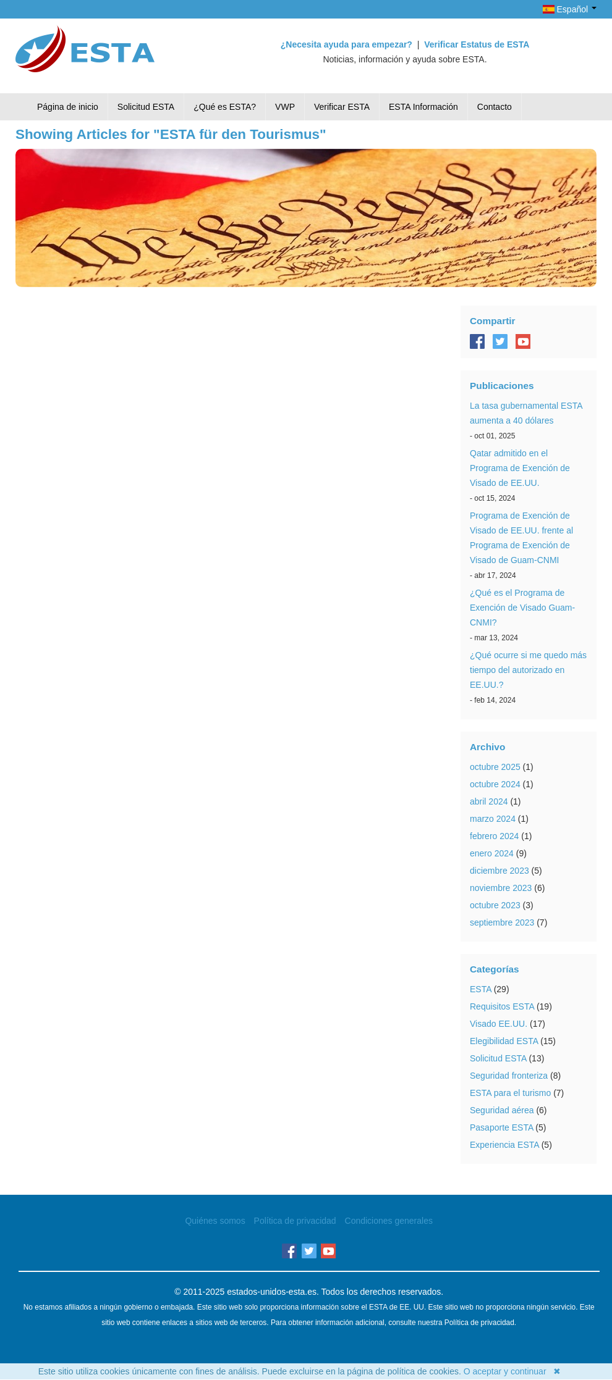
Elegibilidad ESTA (504, 1041)
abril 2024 (489, 801)
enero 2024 (492, 853)
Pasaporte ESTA (501, 1127)
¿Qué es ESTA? (224, 107)
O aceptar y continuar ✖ (512, 1371)
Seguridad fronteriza (509, 1076)
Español (570, 9)
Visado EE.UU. (498, 1024)
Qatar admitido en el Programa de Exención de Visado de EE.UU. (520, 468)
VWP (285, 107)
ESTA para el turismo (510, 1093)
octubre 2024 (495, 784)
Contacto (494, 107)
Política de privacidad (295, 1221)
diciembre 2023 (499, 871)
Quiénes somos (215, 1221)
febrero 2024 (494, 836)
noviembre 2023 (501, 888)
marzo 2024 (493, 819)
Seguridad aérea (502, 1110)
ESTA (480, 989)
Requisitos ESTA (502, 1006)
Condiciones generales (389, 1221)
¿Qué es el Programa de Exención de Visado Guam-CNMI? (522, 607)
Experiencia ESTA (504, 1145)
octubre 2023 (495, 905)
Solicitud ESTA (145, 107)
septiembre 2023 (502, 922)
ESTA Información (423, 107)
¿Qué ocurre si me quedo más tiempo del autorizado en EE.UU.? (528, 670)
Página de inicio (67, 107)
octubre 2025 (495, 767)
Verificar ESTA (342, 107)
